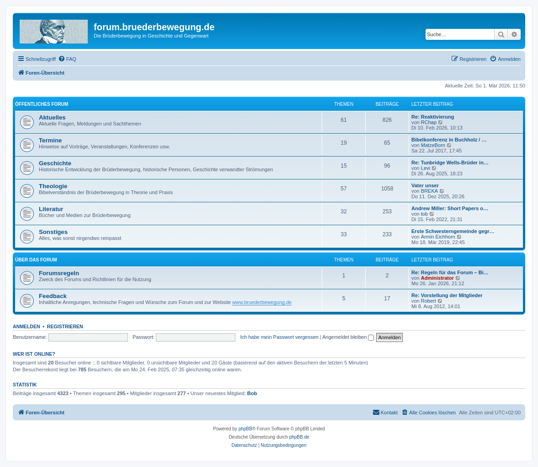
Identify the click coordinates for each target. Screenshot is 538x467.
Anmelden (26, 326)
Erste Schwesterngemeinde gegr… (453, 231)
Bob (252, 393)
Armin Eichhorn (438, 236)
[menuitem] (67, 59)
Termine (50, 140)
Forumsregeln (59, 273)
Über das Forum (36, 259)
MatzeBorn (433, 145)
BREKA (429, 191)
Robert (428, 301)
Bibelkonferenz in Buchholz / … (448, 139)
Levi (425, 168)
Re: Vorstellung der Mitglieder (447, 295)
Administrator (437, 278)
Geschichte (55, 163)
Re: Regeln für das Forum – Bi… (450, 272)
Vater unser (425, 185)
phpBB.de (299, 437)
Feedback (53, 296)
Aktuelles (52, 117)
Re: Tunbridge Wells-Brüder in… (450, 162)
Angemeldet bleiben (348, 337)
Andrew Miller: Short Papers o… (449, 208)
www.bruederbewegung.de (262, 302)
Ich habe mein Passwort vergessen (279, 337)
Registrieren (65, 326)
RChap (429, 122)
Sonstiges (53, 231)
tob (424, 214)
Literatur (51, 209)
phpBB (245, 428)
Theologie (53, 186)
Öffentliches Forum (41, 104)
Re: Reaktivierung (432, 116)
